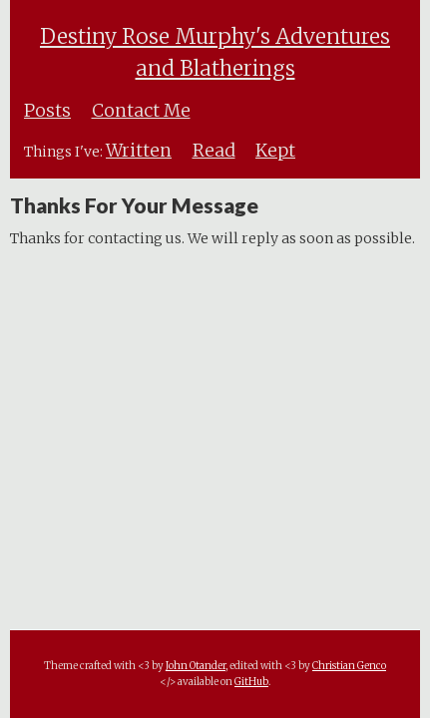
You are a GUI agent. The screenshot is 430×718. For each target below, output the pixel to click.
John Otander (195, 665)
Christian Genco (349, 665)
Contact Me (141, 111)
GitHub (251, 681)
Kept (275, 151)
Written (139, 151)
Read (214, 151)
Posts (47, 111)
